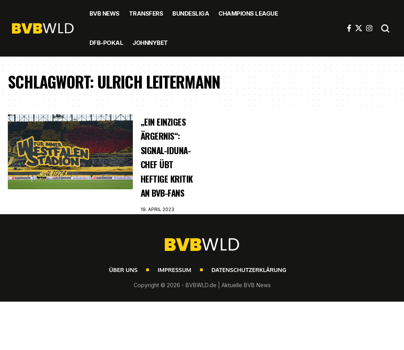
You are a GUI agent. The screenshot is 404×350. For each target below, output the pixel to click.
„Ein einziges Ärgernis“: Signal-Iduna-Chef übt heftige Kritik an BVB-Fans (166, 171)
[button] (385, 28)
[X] (358, 28)
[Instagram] (369, 28)
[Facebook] (349, 28)
